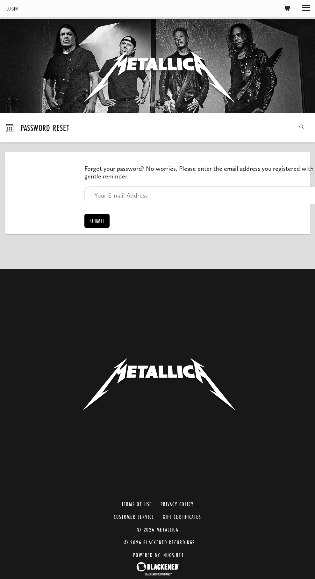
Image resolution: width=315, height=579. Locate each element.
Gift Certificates (182, 516)
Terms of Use (137, 504)
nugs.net (173, 555)
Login (12, 8)
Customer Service (134, 516)
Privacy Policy (177, 504)
